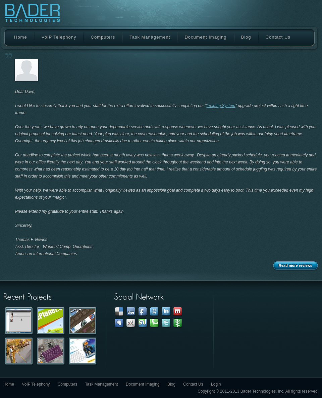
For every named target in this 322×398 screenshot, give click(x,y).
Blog (246, 37)
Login (216, 384)
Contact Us (278, 37)
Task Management (149, 37)
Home (20, 37)
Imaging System (221, 105)
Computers (103, 37)
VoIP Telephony (59, 37)
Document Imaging (205, 37)
